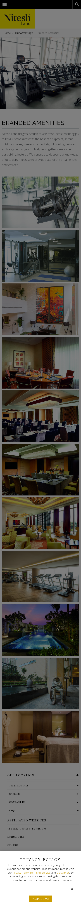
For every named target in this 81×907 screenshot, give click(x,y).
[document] (40, 453)
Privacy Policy (21, 872)
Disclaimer (63, 872)
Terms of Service (40, 872)
